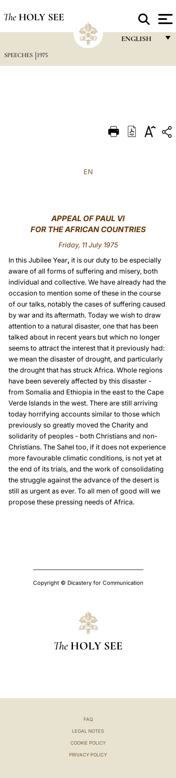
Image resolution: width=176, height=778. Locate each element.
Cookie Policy (88, 743)
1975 (42, 55)
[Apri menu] (164, 19)
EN (88, 171)
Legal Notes (88, 731)
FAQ (88, 719)
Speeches (19, 55)
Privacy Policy (88, 755)
